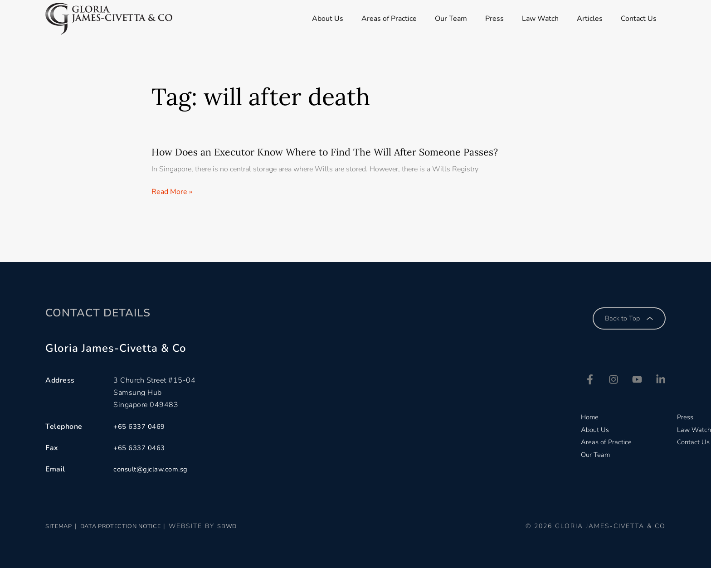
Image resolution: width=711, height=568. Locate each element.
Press (496, 19)
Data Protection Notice (137, 526)
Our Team (451, 19)
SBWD (256, 526)
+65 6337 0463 (141, 448)
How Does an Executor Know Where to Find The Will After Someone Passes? (343, 152)
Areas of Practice (386, 19)
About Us (323, 19)
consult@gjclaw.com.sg (154, 470)
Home (586, 418)
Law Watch (544, 19)
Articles (596, 19)
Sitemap (62, 526)
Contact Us (648, 19)
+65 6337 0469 (141, 427)
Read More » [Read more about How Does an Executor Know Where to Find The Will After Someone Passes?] (171, 193)
